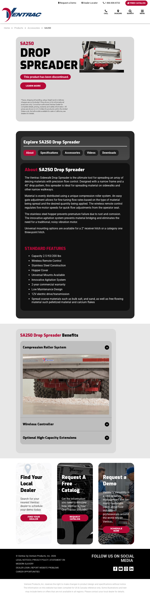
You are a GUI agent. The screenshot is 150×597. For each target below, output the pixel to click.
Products (18, 28)
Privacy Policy (40, 560)
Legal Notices (23, 560)
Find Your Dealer (34, 517)
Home (7, 28)
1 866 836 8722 (111, 3)
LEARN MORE (33, 85)
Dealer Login (23, 568)
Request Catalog (75, 517)
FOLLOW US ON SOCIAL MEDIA (113, 558)
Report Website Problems (45, 568)
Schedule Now (116, 529)
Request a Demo (67, 3)
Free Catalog (136, 3)
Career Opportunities (28, 572)
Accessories (34, 28)
